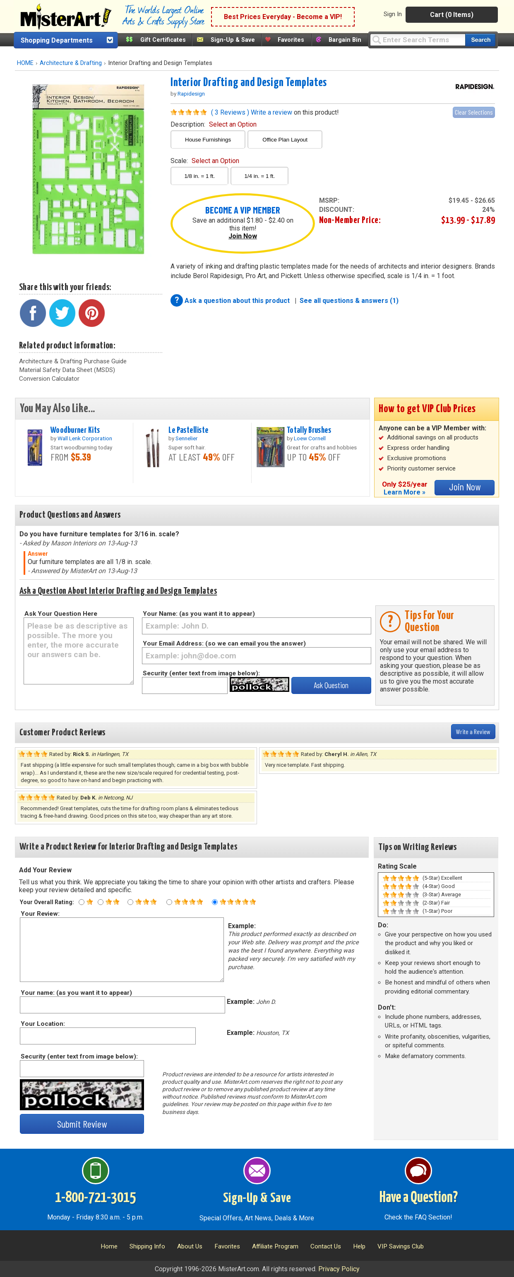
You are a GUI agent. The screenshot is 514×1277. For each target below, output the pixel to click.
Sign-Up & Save (233, 39)
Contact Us (325, 1246)
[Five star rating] (215, 902)
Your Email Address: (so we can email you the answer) (224, 643)
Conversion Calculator (49, 378)
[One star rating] (81, 902)
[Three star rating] (130, 902)
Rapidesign (191, 93)
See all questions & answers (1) (349, 301)
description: (214, 124)
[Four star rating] (169, 902)
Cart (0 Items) (451, 15)
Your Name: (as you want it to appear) (199, 613)
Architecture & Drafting (71, 63)
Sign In (393, 14)
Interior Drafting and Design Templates (249, 83)
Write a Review (473, 731)
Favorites (291, 39)
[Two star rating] (100, 902)
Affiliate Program (275, 1246)
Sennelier (186, 438)
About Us (189, 1246)
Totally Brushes (309, 430)
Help (359, 1246)
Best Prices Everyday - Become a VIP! (283, 17)
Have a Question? (418, 1198)
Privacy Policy (339, 1269)
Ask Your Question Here (60, 613)
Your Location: (42, 1023)
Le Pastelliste (188, 430)
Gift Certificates (163, 39)
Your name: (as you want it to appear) (76, 992)
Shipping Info (147, 1246)
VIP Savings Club (400, 1246)
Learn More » (404, 492)
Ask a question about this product (238, 301)
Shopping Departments (57, 40)
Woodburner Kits (75, 430)
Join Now (242, 236)
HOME (25, 63)
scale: (205, 161)
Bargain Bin (345, 39)
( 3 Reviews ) (230, 112)
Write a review (271, 112)
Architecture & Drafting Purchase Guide (73, 361)
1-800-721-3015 (95, 1198)
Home (109, 1246)
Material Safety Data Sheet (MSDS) (67, 370)
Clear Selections (474, 112)
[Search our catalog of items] (480, 40)
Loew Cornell (310, 438)
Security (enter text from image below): (201, 673)
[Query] (417, 40)
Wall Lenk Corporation (85, 438)
